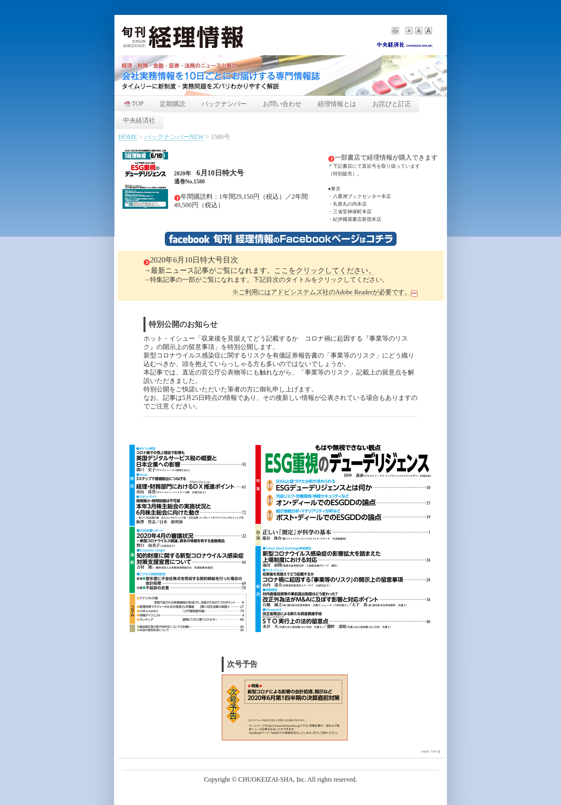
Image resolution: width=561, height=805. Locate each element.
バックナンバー (224, 103)
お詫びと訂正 (391, 103)
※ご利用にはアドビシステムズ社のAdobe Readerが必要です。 (321, 292)
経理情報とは (337, 103)
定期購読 (172, 103)
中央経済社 (139, 120)
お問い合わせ (282, 103)
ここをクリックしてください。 (325, 270)
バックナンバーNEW (174, 136)
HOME (127, 136)
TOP (133, 103)
